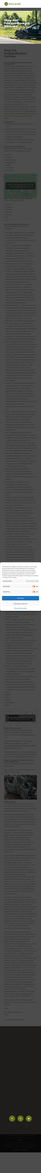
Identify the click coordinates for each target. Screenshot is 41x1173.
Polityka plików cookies (20, 608)
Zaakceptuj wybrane (20, 604)
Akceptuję (20, 598)
